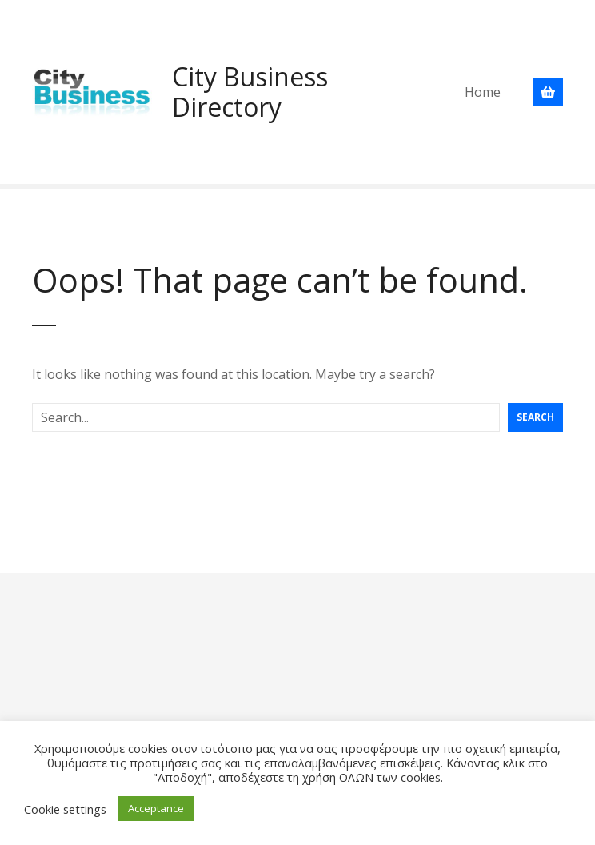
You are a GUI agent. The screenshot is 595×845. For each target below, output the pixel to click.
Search (535, 417)
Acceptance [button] (156, 808)
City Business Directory (250, 91)
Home (483, 92)
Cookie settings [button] (65, 809)
